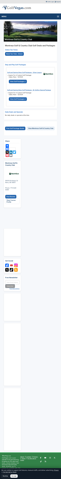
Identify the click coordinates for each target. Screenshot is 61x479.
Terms (24, 458)
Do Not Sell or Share (9, 472)
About (22, 457)
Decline (5, 476)
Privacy (35, 457)
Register (58, 1)
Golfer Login (50, 1)
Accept (14, 476)
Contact (28, 457)
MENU (4, 16)
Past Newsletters (15, 288)
